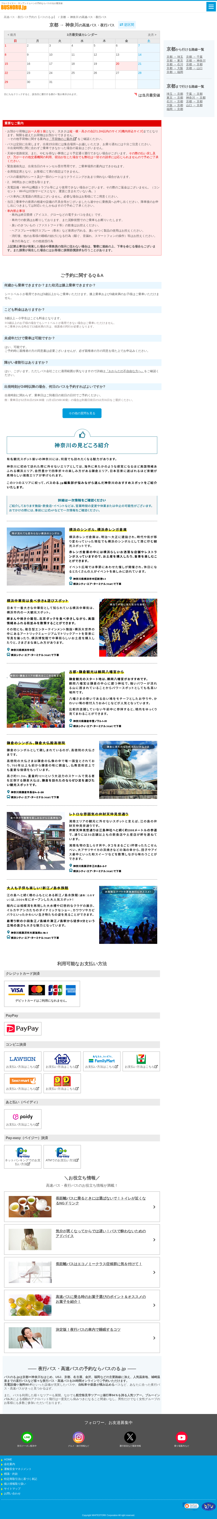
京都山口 (194, 68)
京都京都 (194, 64)
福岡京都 (175, 109)
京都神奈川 (196, 60)
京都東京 (175, 60)
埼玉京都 (175, 93)
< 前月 (12, 34)
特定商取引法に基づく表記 (20, 1479)
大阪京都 (175, 105)
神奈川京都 (196, 97)
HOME (8, 1459)
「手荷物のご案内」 (63, 139)
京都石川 (175, 64)
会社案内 (9, 1464)
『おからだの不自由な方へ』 (125, 371)
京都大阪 (175, 68)
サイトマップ (12, 1488)
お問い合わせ (12, 1493)
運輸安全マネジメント (18, 1469)
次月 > (152, 34)
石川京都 (175, 101)
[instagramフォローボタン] (79, 1437)
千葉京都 (194, 93)
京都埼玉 (175, 56)
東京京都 (175, 97)
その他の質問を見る (82, 413)
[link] (190, 1506)
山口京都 (194, 105)
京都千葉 (194, 56)
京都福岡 (175, 72)
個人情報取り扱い (15, 1483)
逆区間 (127, 24)
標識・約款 (11, 1473)
